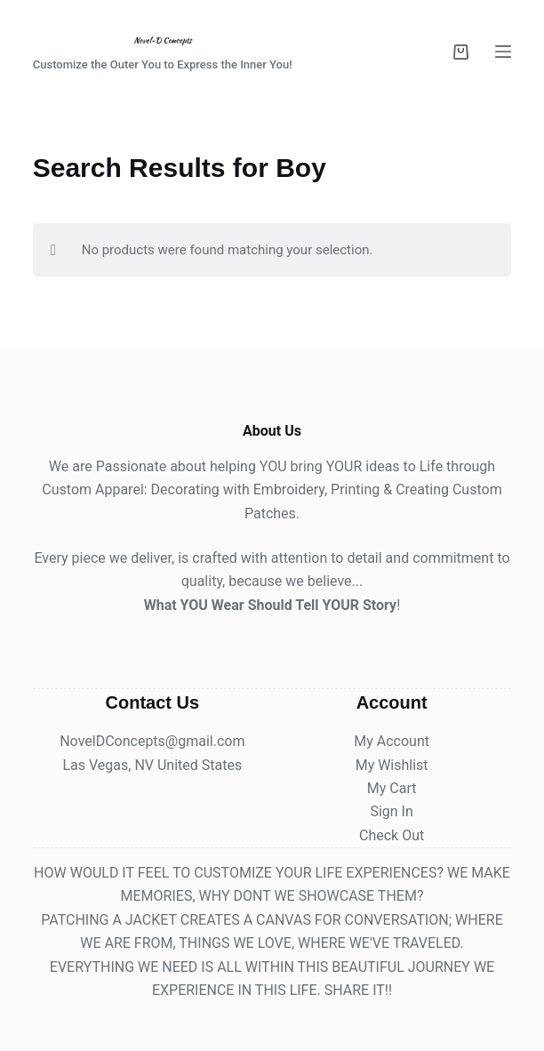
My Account (391, 741)
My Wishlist (392, 765)
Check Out (391, 835)
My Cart (392, 788)
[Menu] (503, 52)
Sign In (391, 811)
